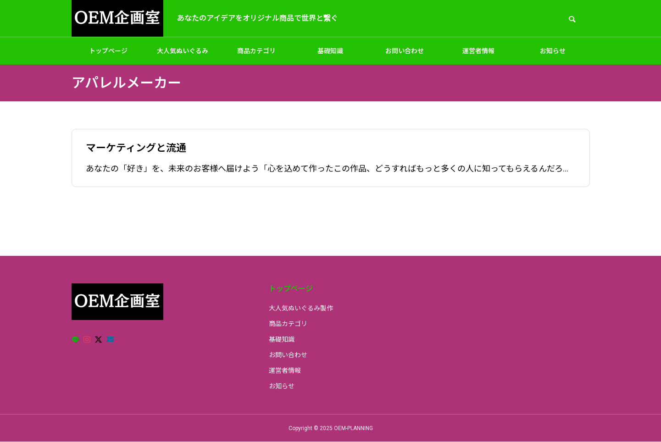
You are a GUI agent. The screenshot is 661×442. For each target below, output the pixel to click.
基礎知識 (330, 51)
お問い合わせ (404, 51)
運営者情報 (478, 51)
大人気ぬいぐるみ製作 (182, 56)
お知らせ (553, 51)
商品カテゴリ (256, 51)
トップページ (108, 51)
